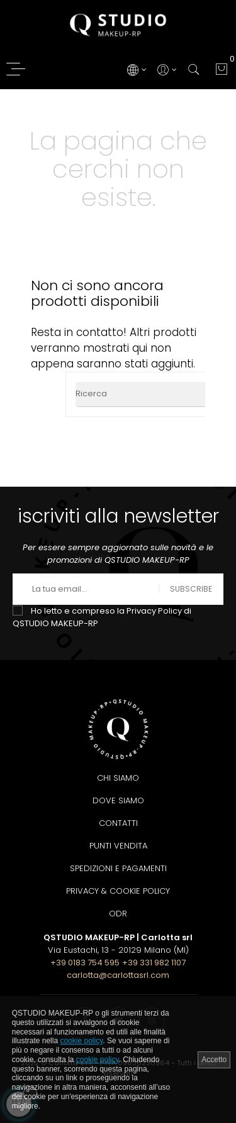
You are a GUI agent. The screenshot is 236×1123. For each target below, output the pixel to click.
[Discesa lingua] (136, 69)
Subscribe (191, 588)
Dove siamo (118, 800)
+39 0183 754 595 (85, 962)
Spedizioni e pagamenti (118, 868)
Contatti (118, 823)
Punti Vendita (118, 846)
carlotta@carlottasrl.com (118, 975)
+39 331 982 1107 (154, 962)
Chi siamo (118, 778)
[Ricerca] (153, 394)
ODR (118, 914)
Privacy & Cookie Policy (118, 891)
